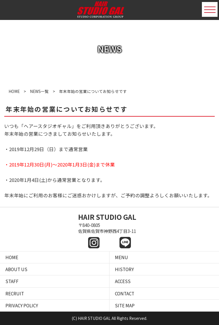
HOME (14, 91)
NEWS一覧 (39, 91)
